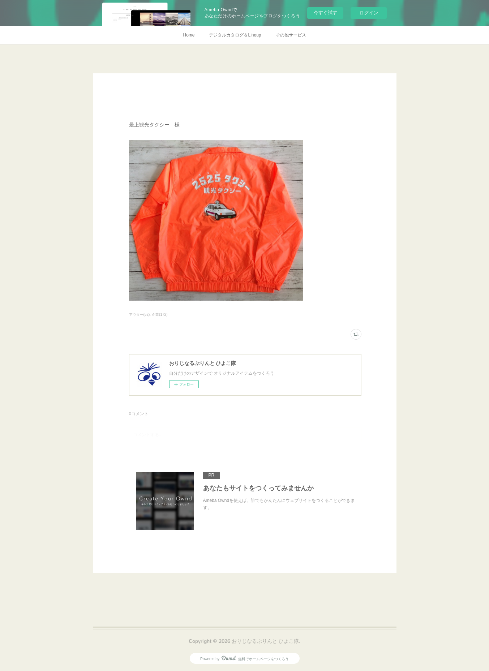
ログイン (368, 13)
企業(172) (159, 315)
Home (188, 35)
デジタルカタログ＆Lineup (235, 35)
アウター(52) (139, 315)
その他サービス (291, 35)
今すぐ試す (325, 12)
